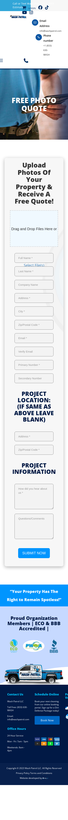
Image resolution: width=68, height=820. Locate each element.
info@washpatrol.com (50, 30)
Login (32, 8)
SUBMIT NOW (34, 553)
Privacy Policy (23, 773)
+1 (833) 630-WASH (47, 50)
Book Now (47, 720)
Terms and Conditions (41, 773)
